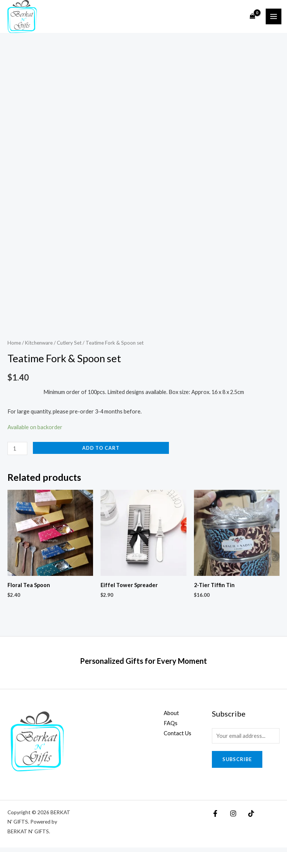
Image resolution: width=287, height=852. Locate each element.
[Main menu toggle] (273, 19)
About (171, 717)
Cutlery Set (69, 347)
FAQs (171, 727)
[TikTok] (237, 818)
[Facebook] (215, 818)
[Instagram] (226, 818)
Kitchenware (39, 347)
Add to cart (101, 452)
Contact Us (177, 738)
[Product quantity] (17, 452)
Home (14, 347)
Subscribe (237, 764)
